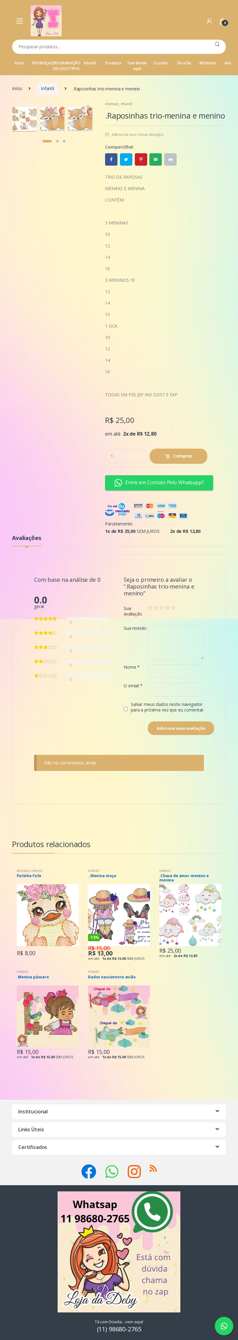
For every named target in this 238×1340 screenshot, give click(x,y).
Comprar (182, 456)
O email (133, 686)
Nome (132, 667)
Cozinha (160, 63)
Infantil (90, 63)
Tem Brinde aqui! (137, 65)
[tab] (26, 540)
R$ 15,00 (99, 948)
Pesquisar (217, 47)
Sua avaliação (133, 611)
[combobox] (110, 47)
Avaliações (26, 538)
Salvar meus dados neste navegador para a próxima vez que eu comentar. (167, 707)
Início (19, 63)
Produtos (113, 63)
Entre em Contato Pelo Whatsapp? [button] (159, 483)
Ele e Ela (184, 63)
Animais (112, 104)
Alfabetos (207, 63)
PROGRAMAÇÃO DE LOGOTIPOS (66, 65)
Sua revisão (135, 628)
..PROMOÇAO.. (43, 63)
